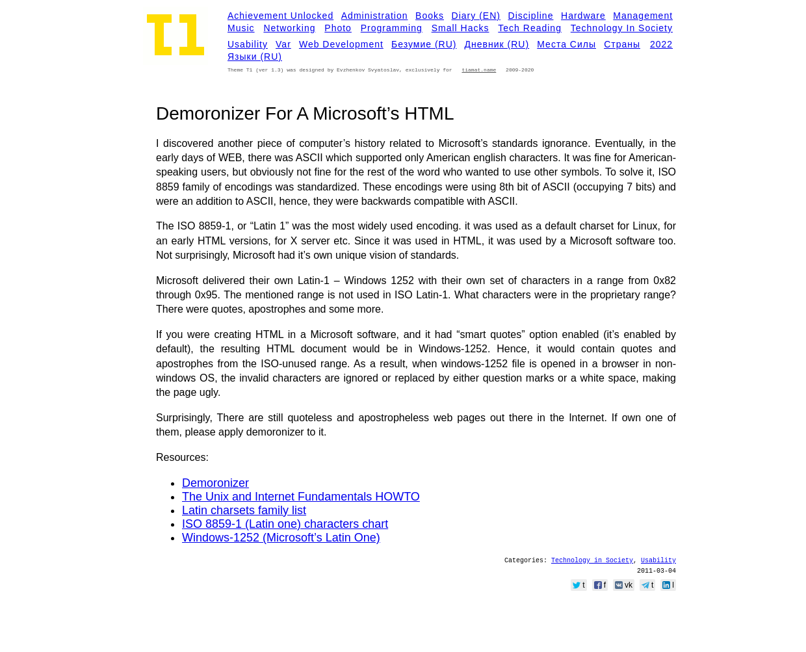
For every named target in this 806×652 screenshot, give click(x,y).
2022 (661, 44)
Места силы (566, 44)
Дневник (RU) (497, 44)
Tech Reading (530, 28)
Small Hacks (460, 28)
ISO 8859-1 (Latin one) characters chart (285, 523)
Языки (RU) (255, 56)
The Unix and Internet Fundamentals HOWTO (301, 496)
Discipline (531, 15)
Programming (391, 28)
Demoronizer (215, 482)
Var (283, 44)
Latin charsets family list (244, 510)
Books (429, 15)
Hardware (583, 15)
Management (643, 15)
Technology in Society (622, 28)
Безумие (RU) (423, 44)
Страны (622, 44)
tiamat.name (479, 70)
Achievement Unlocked (280, 15)
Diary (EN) (476, 15)
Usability (248, 44)
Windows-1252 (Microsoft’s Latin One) (281, 537)
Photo (338, 28)
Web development (341, 44)
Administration (374, 15)
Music (241, 28)
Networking (289, 28)
